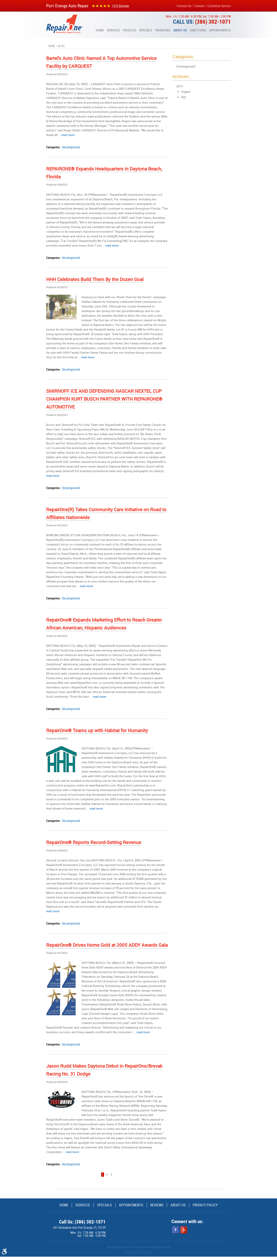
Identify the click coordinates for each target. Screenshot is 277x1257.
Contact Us (184, 5)
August (185, 91)
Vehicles (129, 30)
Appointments (220, 30)
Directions (198, 30)
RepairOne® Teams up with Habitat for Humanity (97, 730)
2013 (179, 86)
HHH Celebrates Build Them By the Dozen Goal (95, 279)
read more (68, 135)
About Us (180, 30)
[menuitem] (100, 30)
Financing (162, 30)
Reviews (160, 1205)
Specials (145, 30)
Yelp (183, 1230)
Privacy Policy (215, 1205)
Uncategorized (71, 147)
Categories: (183, 56)
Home (100, 30)
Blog (61, 46)
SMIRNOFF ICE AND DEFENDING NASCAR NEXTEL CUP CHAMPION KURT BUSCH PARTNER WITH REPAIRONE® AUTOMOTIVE (104, 399)
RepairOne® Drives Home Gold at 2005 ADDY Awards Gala (107, 945)
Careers (199, 5)
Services (113, 30)
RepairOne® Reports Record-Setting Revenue (93, 842)
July (183, 97)
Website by (138, 1252)
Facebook (175, 1230)
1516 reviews (120, 6)
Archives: (181, 76)
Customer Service (219, 5)
